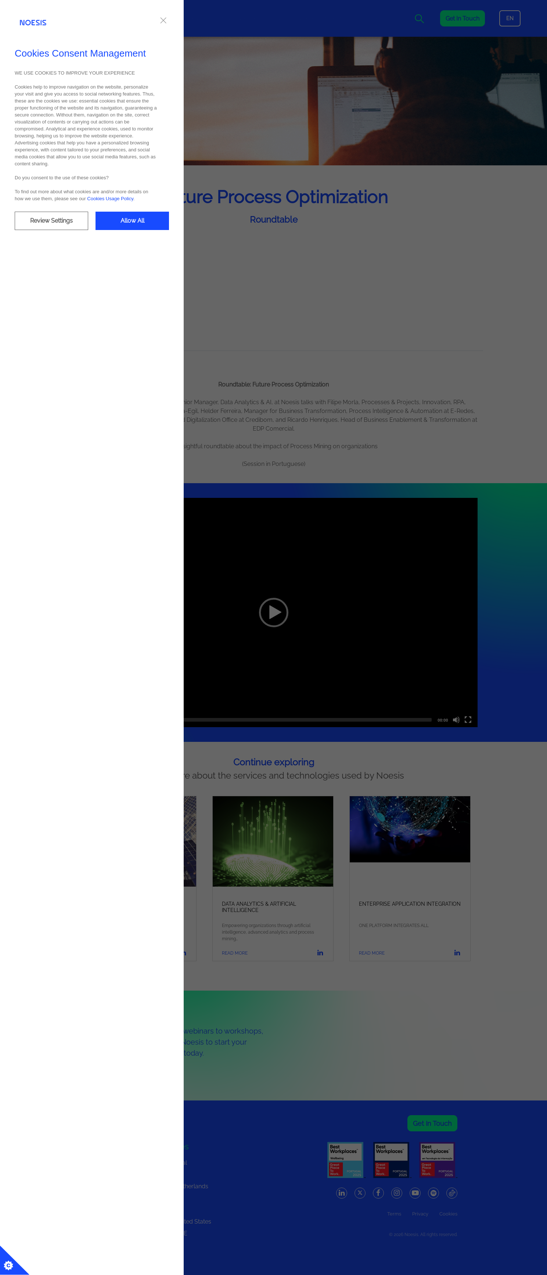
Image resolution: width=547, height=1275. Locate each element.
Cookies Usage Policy (110, 198)
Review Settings (51, 220)
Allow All (132, 220)
